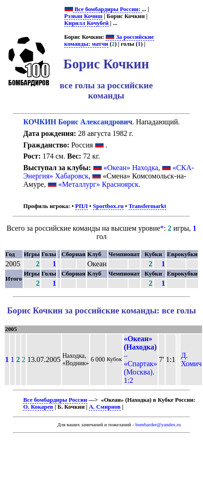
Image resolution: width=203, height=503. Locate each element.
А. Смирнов (104, 407)
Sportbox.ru (108, 206)
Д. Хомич (191, 359)
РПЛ (81, 206)
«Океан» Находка (131, 168)
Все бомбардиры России (55, 400)
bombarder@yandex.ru (158, 424)
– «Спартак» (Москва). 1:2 (140, 359)
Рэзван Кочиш (83, 16)
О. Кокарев (38, 407)
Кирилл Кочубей (86, 23)
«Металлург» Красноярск (98, 184)
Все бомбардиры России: (107, 9)
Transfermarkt (147, 206)
